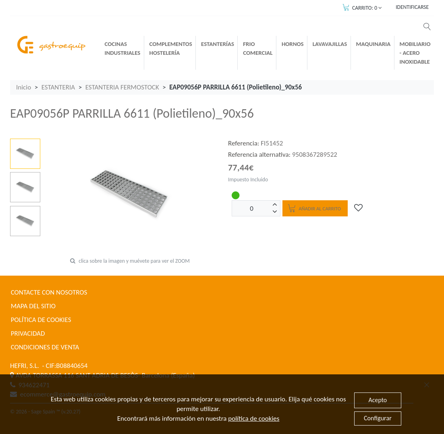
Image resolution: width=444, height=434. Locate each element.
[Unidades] (252, 208)
